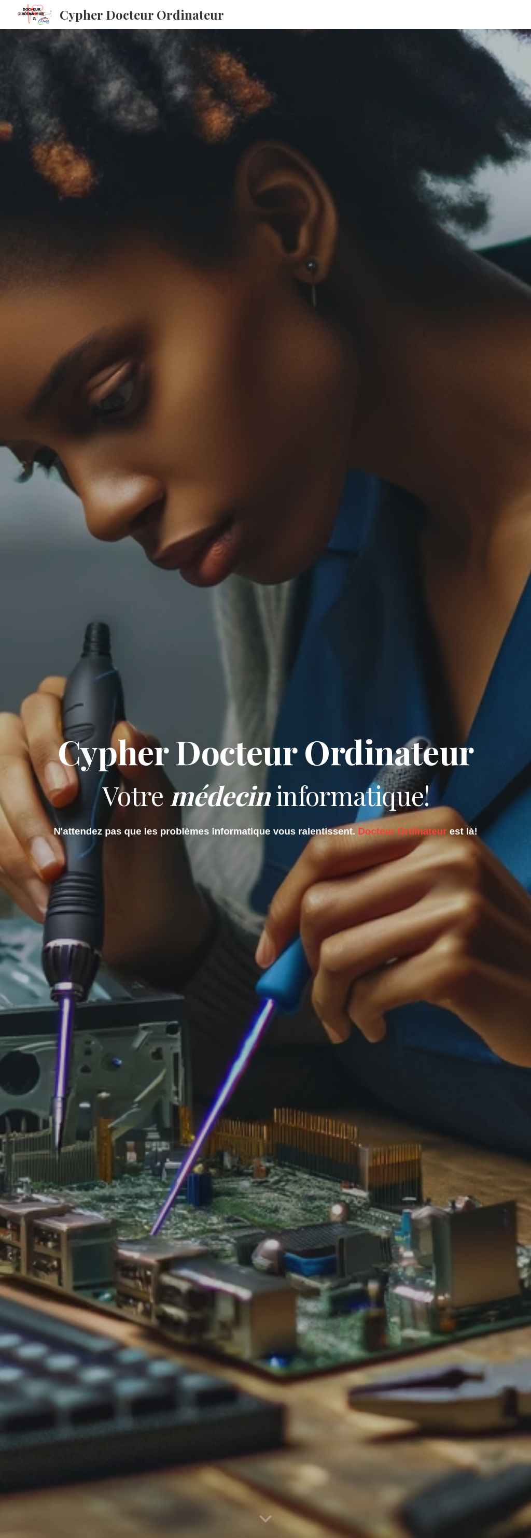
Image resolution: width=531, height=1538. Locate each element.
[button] (265, 1519)
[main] (265, 769)
